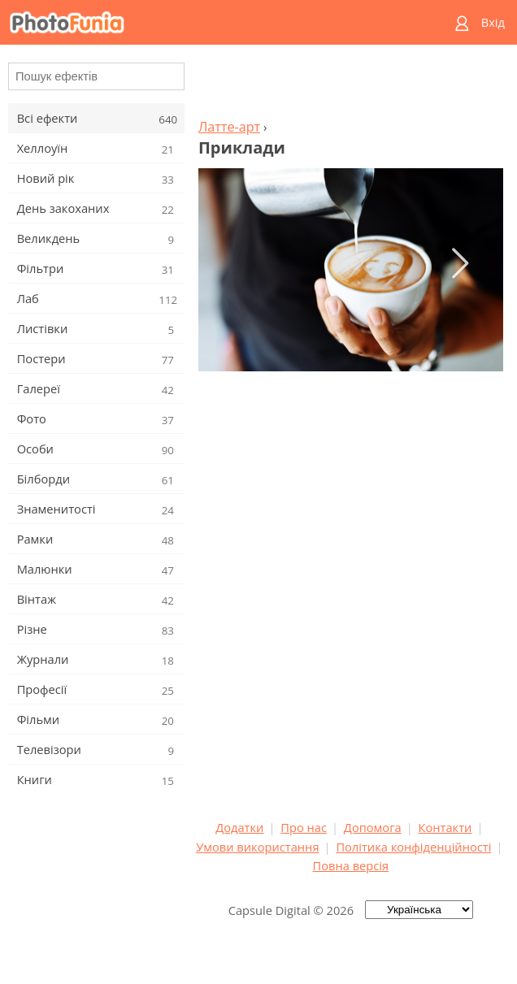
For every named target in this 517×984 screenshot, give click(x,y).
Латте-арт (229, 127)
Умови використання (257, 847)
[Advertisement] (350, 86)
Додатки (239, 827)
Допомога (373, 827)
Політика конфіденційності (413, 847)
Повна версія (351, 865)
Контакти (445, 827)
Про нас (303, 827)
